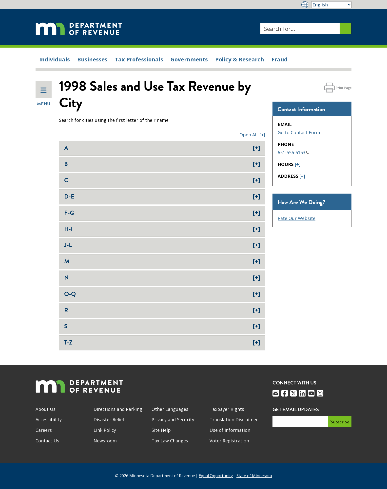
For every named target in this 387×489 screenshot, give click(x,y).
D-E (162, 196)
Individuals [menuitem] (54, 59)
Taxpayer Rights (227, 409)
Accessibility (49, 419)
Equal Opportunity (216, 475)
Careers (44, 430)
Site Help (161, 430)
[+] (298, 164)
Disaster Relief (109, 419)
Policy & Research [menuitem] (239, 59)
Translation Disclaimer (234, 419)
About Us (46, 409)
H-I (162, 229)
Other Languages (170, 409)
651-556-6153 (293, 152)
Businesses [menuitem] (92, 59)
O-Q (162, 294)
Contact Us (47, 441)
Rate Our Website (296, 218)
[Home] (79, 28)
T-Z (162, 342)
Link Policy (105, 430)
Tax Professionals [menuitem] (139, 59)
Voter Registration (229, 441)
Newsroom (105, 441)
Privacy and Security (173, 419)
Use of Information (230, 430)
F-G (162, 212)
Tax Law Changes (170, 441)
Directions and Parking (118, 409)
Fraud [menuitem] (279, 59)
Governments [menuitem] (189, 59)
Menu (43, 97)
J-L (162, 245)
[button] (252, 135)
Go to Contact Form (299, 132)
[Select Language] (331, 4)
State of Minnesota (254, 475)
